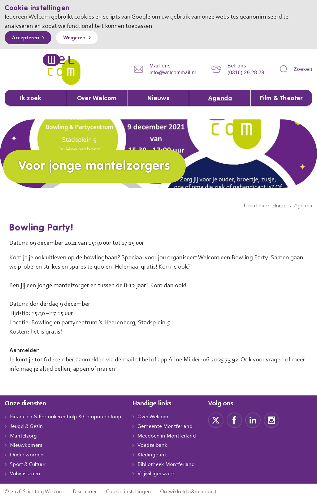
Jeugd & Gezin (28, 427)
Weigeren (78, 38)
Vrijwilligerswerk (163, 474)
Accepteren (27, 38)
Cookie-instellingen (135, 492)
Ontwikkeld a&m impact (198, 492)
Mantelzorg (23, 436)
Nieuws (158, 98)
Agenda (220, 98)
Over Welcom (96, 98)
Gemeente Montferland (171, 427)
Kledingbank (158, 455)
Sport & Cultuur (29, 465)
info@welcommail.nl (173, 72)
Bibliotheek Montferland (172, 465)
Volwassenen (26, 474)
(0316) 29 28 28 (246, 72)
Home (277, 206)
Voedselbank (159, 446)
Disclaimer (90, 492)
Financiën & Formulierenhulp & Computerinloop (68, 417)
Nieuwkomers (27, 446)
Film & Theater (281, 98)
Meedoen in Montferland (173, 436)
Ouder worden (27, 455)
